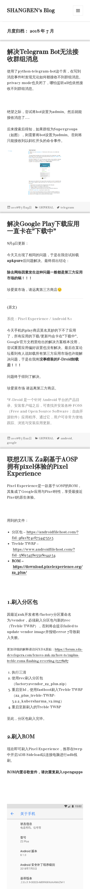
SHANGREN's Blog (31, 10)
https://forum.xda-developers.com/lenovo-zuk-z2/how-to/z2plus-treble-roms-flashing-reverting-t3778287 (45, 655)
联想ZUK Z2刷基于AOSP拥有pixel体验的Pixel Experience (42, 466)
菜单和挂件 (78, 11)
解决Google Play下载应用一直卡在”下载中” (43, 227)
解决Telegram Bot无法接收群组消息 (42, 55)
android (66, 438)
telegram (67, 207)
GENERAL (46, 207)
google (12, 442)
